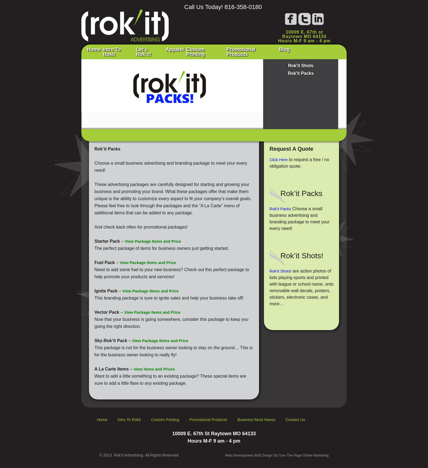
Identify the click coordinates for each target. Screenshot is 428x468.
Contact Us (317, 418)
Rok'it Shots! (281, 270)
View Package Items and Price (156, 240)
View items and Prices (156, 368)
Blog (323, 51)
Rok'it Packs (301, 72)
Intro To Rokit (125, 51)
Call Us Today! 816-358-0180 (223, 7)
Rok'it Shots (300, 64)
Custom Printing (230, 51)
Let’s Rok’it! (163, 51)
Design (261, 454)
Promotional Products (282, 51)
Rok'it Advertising (125, 23)
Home (96, 51)
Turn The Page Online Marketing (301, 454)
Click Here (279, 158)
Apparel (193, 51)
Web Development (231, 454)
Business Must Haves (274, 418)
